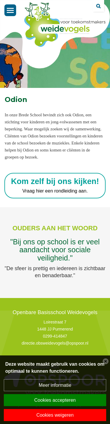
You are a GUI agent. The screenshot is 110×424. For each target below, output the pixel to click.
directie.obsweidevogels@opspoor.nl (55, 343)
